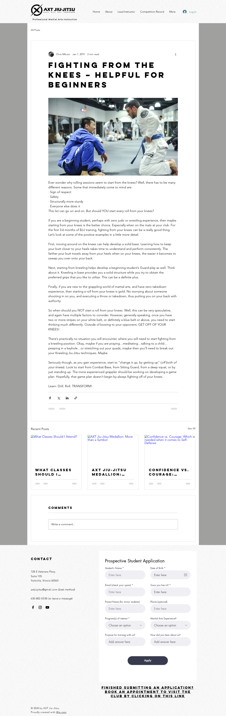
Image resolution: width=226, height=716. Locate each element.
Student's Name (113, 568)
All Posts (35, 30)
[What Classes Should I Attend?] (56, 449)
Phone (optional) (158, 602)
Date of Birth (158, 568)
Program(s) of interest (116, 618)
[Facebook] (33, 607)
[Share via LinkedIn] (67, 398)
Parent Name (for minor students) (122, 602)
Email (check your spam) (118, 585)
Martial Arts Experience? (163, 618)
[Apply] (148, 660)
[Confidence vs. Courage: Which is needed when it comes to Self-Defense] (170, 449)
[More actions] (176, 54)
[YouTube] (47, 607)
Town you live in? (159, 585)
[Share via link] (75, 398)
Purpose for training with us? (120, 635)
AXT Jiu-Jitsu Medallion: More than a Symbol (109, 472)
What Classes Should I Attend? (53, 472)
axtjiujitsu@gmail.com (44, 589)
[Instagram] (40, 607)
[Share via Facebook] (50, 398)
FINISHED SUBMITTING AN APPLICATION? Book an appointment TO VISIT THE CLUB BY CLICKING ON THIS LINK (148, 691)
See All (191, 428)
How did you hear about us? (165, 635)
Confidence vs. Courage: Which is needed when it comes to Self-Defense (169, 472)
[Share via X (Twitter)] (58, 398)
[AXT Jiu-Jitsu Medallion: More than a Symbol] (113, 449)
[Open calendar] (185, 574)
